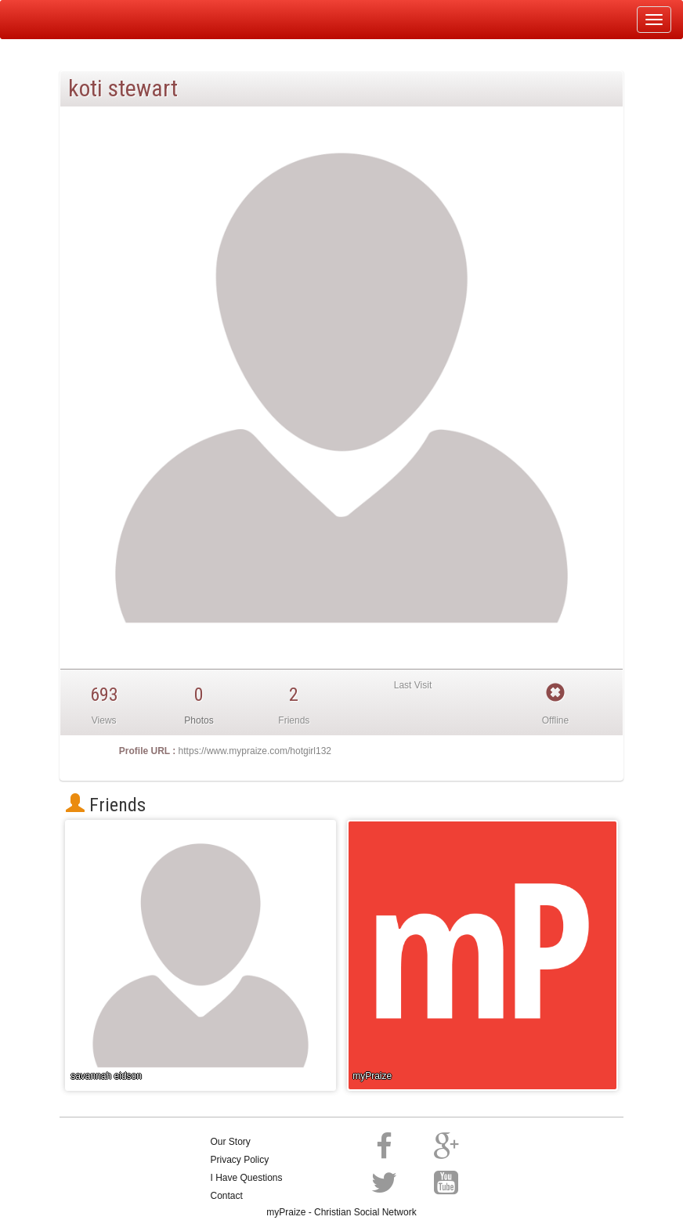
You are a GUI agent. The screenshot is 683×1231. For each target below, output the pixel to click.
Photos (198, 720)
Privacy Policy (240, 1159)
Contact (227, 1195)
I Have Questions (247, 1177)
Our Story (231, 1141)
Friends (106, 805)
